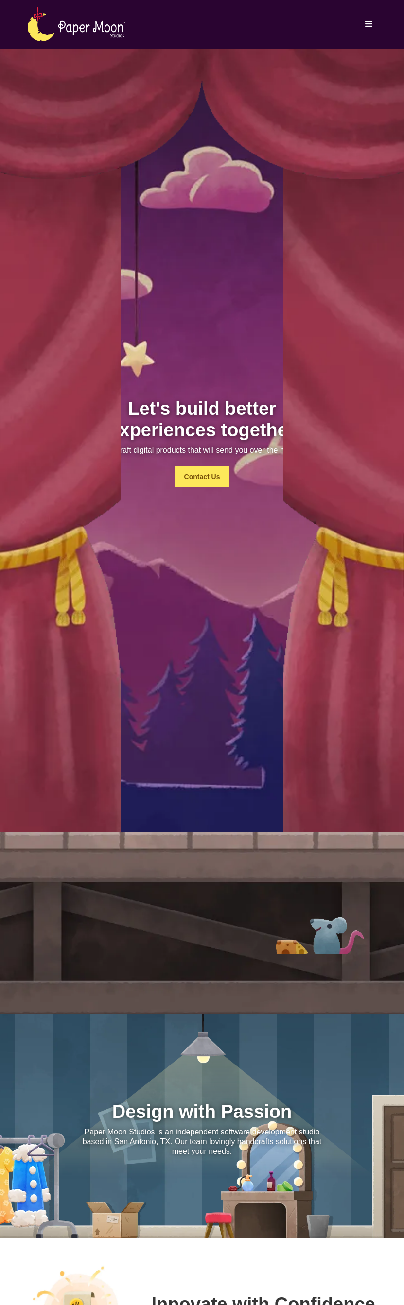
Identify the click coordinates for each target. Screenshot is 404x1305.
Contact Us (202, 477)
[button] (369, 24)
